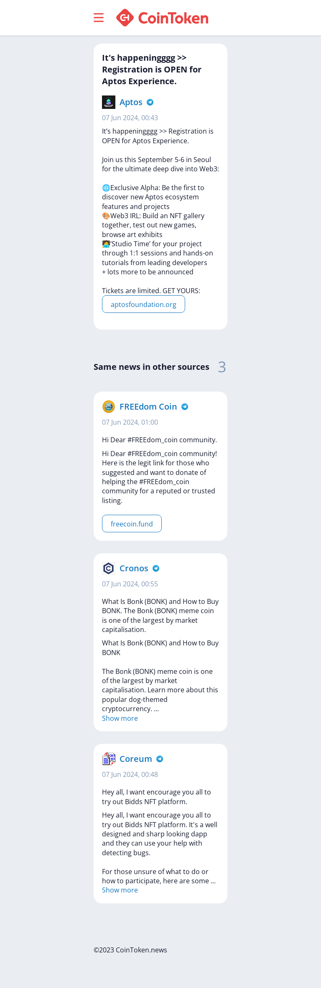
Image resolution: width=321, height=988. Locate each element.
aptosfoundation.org (143, 304)
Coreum (136, 758)
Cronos (134, 568)
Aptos (131, 102)
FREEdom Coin (148, 406)
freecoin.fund (132, 524)
